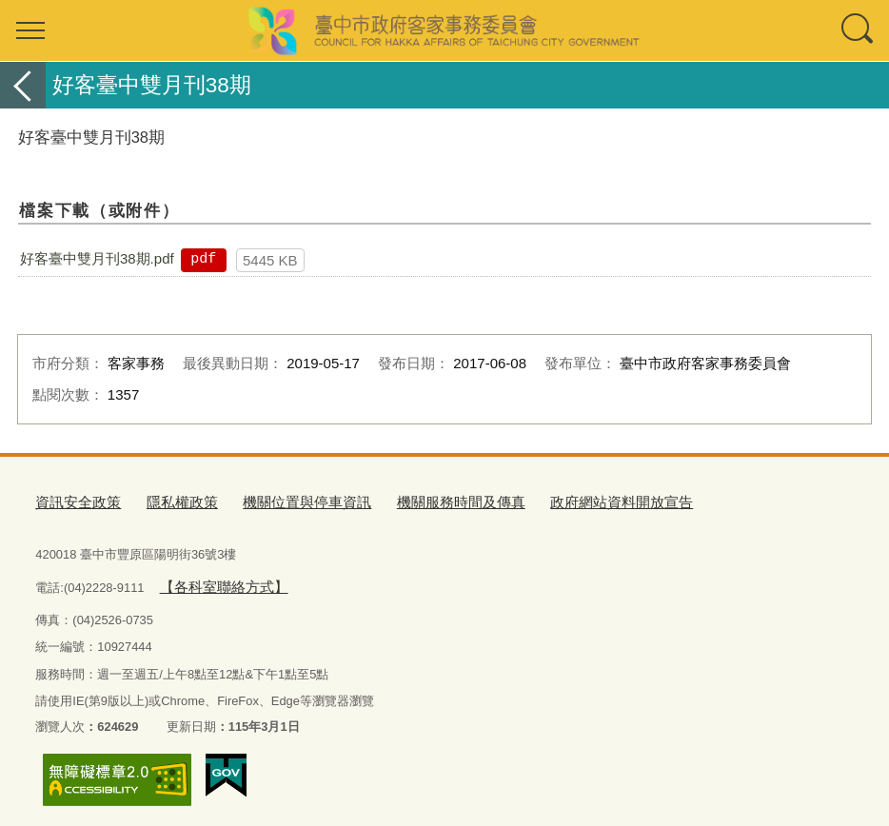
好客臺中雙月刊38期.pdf (97, 258)
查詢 (858, 30)
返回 (23, 85)
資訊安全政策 (72, 500)
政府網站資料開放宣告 (557, 500)
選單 (30, 30)
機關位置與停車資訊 (277, 500)
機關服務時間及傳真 (414, 500)
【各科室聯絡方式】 (214, 580)
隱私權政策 (166, 500)
